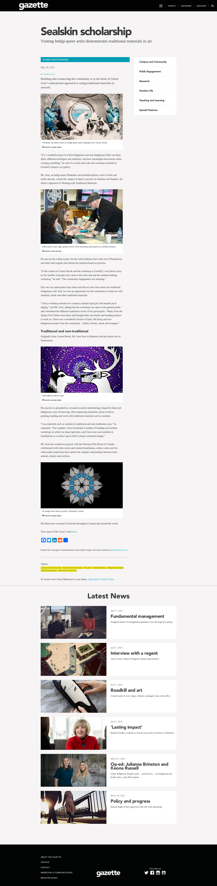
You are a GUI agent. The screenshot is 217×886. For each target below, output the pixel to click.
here (74, 531)
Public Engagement (49, 570)
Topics (44, 564)
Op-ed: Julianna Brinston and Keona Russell (139, 766)
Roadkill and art (126, 690)
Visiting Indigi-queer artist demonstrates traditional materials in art (96, 41)
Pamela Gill (49, 74)
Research (144, 81)
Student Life (146, 90)
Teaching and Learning (67, 570)
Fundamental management (137, 616)
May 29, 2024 (47, 67)
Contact (45, 867)
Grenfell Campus (99, 568)
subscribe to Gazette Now (100, 579)
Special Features (148, 110)
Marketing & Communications (57, 872)
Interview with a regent (134, 653)
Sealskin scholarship (86, 31)
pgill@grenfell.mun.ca (119, 550)
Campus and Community (51, 568)
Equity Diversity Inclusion (72, 568)
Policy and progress (130, 801)
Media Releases (49, 878)
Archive (45, 862)
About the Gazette (51, 857)
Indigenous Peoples (115, 568)
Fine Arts (87, 568)
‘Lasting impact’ (126, 727)
